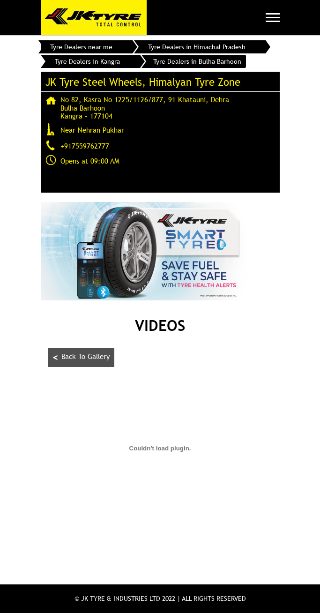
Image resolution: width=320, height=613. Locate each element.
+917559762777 (84, 145)
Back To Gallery (81, 357)
